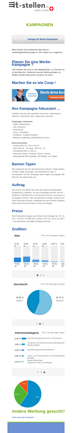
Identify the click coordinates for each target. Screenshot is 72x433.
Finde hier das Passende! (23, 417)
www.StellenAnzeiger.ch (33, 6)
